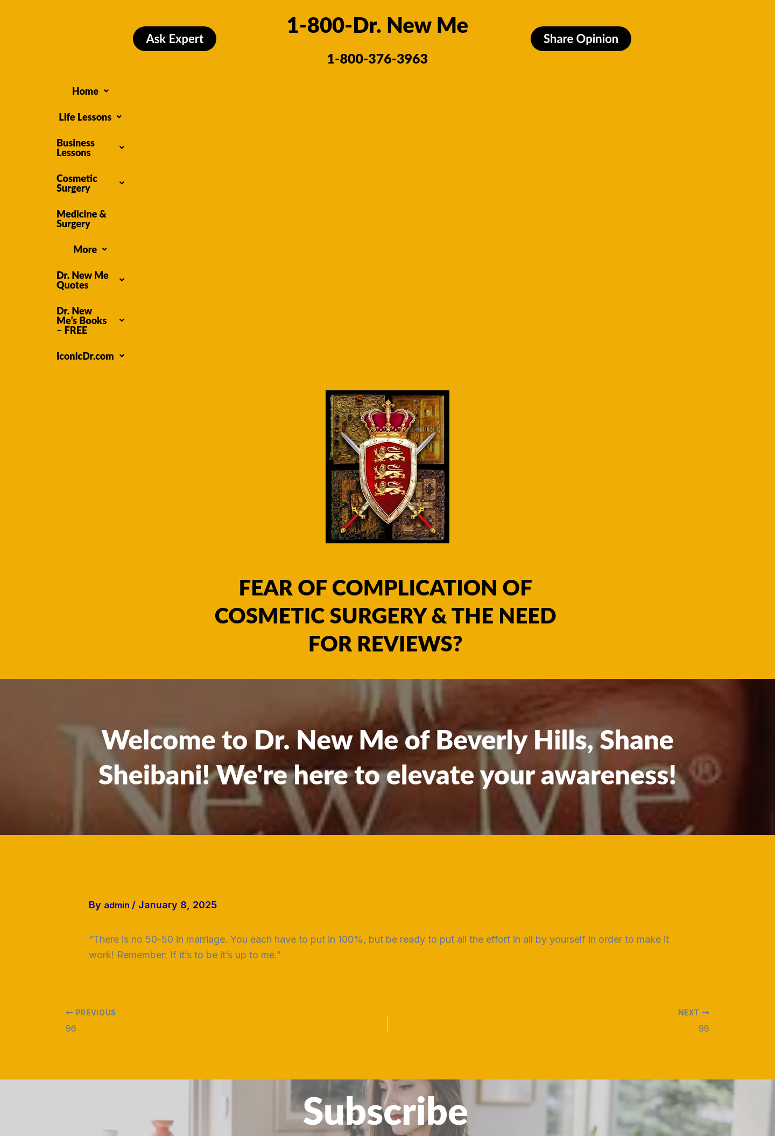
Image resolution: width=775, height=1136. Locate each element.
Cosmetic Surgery (371, 88)
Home (129, 88)
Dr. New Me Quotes (615, 88)
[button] (129, 88)
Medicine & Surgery (469, 88)
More (539, 88)
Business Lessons (275, 88)
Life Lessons (190, 88)
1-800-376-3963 (377, 58)
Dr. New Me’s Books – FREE (348, 109)
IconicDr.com (458, 109)
